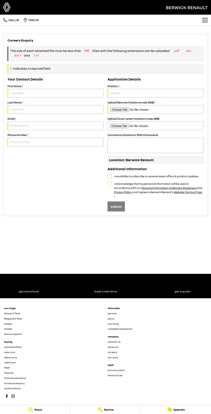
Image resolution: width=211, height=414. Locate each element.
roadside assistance (120, 328)
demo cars (10, 357)
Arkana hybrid (13, 334)
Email (56, 123)
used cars (10, 362)
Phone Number (56, 139)
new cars (9, 352)
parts (111, 318)
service (112, 313)
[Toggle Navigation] (205, 20)
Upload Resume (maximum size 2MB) (155, 107)
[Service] (105, 409)
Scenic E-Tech (12, 313)
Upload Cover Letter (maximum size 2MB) (155, 123)
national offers (13, 347)
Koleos (8, 323)
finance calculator (15, 378)
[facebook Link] (6, 396)
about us (113, 347)
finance (8, 372)
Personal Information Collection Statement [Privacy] (169, 188)
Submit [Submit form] (116, 206)
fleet (7, 367)
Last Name (56, 107)
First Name (56, 91)
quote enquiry (12, 388)
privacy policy (116, 370)
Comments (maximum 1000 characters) (155, 143)
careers (112, 352)
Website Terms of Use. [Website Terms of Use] (188, 192)
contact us (114, 341)
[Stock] (35, 409)
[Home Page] (6, 7)
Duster (8, 328)
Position (155, 91)
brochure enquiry (14, 383)
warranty (113, 323)
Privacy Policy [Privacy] (123, 192)
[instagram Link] (13, 396)
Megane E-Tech (13, 318)
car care (113, 357)
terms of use (115, 375)
